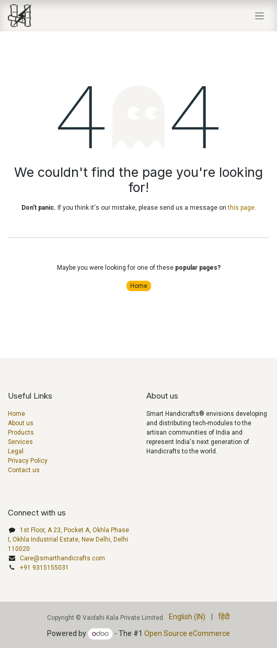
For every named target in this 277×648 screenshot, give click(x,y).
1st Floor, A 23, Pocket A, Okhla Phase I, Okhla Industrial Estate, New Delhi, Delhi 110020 (68, 539)
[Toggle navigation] (259, 16)
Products (21, 432)
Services (20, 442)
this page (241, 207)
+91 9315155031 (44, 567)
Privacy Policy (28, 460)
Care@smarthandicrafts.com (62, 558)
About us (20, 423)
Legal (16, 451)
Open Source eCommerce (187, 633)
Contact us (24, 470)
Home (138, 286)
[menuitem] (187, 617)
